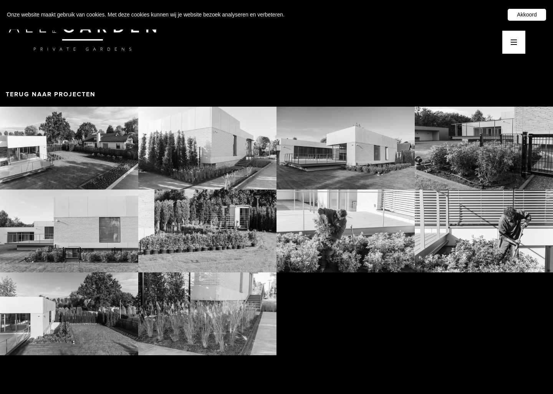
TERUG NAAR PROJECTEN (51, 94)
